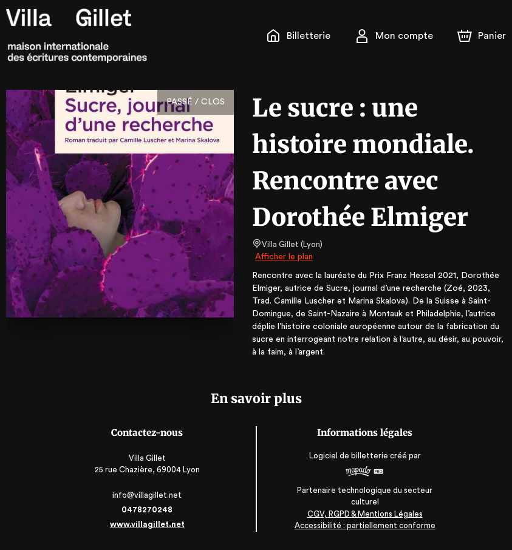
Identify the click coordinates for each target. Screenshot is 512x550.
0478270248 (148, 509)
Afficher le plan (283, 257)
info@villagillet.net (148, 495)
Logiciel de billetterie (348, 455)
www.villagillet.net (148, 524)
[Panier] (481, 36)
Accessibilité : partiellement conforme (364, 525)
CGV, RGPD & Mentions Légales (364, 513)
